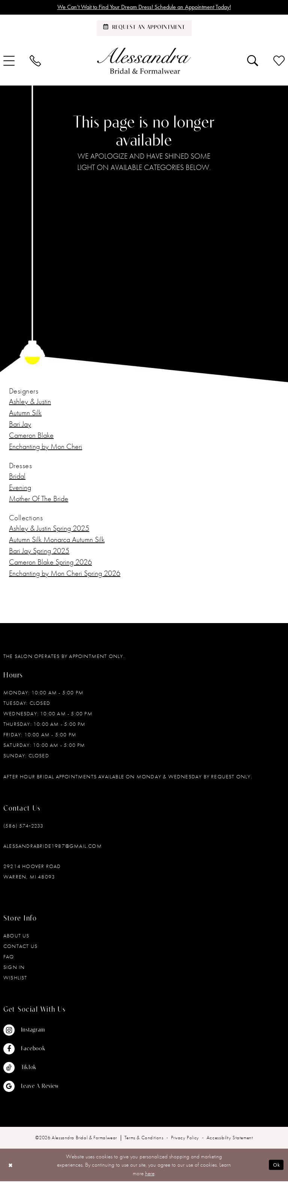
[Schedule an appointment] (144, 28)
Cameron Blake (31, 435)
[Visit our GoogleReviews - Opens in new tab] (31, 1086)
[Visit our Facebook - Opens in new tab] (31, 1049)
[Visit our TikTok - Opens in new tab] (31, 1068)
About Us (16, 936)
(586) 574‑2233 (23, 826)
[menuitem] (35, 61)
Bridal (17, 476)
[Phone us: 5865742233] (35, 61)
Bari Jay (20, 424)
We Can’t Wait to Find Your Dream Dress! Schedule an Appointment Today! (144, 7)
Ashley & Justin (30, 402)
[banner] (144, 61)
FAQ (8, 957)
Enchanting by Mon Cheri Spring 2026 (64, 573)
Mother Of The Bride (38, 499)
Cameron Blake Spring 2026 (50, 562)
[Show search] (253, 61)
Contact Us (20, 946)
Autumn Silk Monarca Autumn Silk (57, 540)
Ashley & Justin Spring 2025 (49, 528)
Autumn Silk (25, 413)
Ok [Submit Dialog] (276, 1165)
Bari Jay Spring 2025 (39, 551)
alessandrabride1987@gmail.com (52, 846)
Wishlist (15, 978)
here (149, 1173)
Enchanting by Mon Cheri (45, 447)
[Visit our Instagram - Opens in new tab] (31, 1030)
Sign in (14, 967)
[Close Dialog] (11, 1165)
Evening (20, 488)
